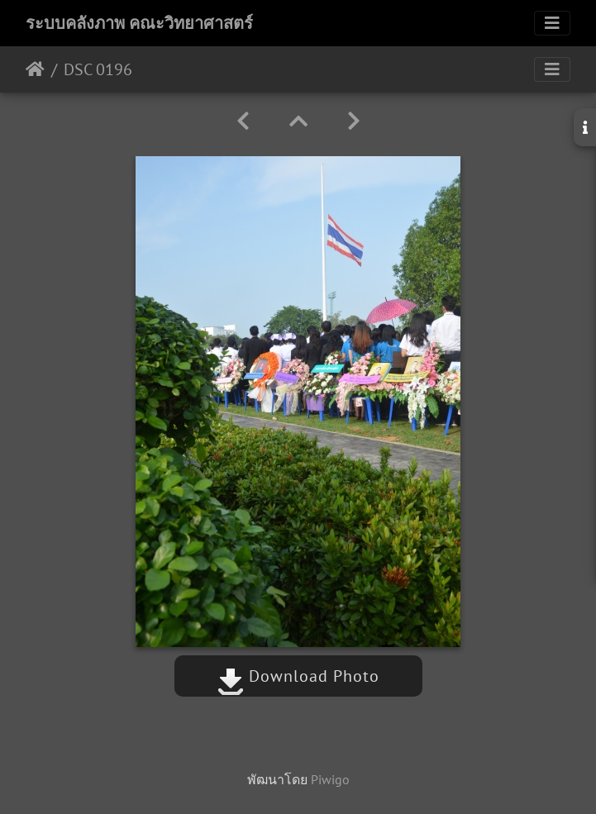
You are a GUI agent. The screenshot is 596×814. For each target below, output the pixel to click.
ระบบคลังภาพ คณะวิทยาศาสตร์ (139, 23)
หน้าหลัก (35, 69)
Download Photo (298, 676)
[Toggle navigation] (552, 23)
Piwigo (330, 779)
